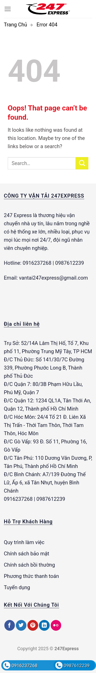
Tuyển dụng (17, 587)
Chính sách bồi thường (29, 565)
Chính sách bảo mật (26, 553)
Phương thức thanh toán (31, 576)
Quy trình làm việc (24, 542)
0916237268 (24, 665)
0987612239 (77, 665)
